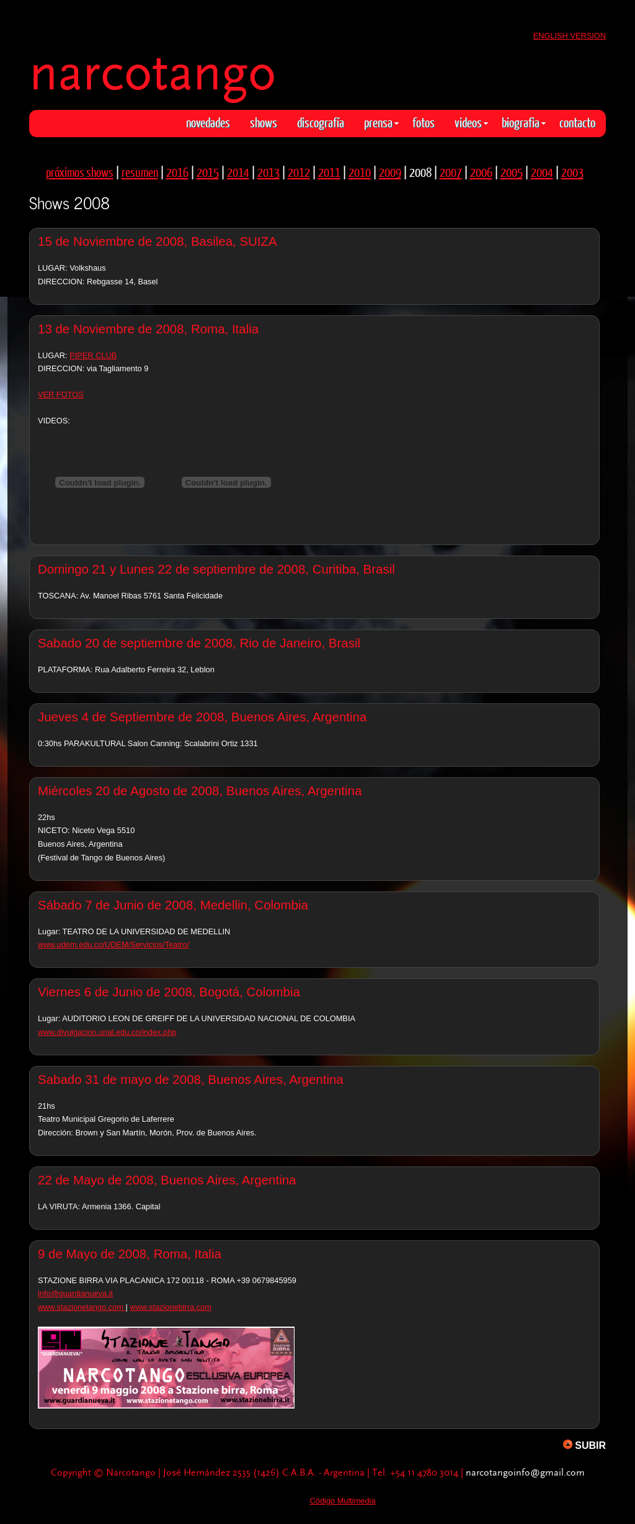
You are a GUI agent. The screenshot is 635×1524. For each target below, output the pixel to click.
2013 (268, 171)
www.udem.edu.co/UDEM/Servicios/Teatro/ (113, 944)
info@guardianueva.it (75, 1293)
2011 (329, 171)
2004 (542, 171)
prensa (381, 122)
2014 (238, 171)
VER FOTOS (61, 394)
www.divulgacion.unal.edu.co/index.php (107, 1032)
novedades (208, 122)
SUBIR (584, 1445)
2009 (390, 171)
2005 (511, 171)
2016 (177, 171)
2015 (208, 171)
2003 (572, 171)
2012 (299, 171)
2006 (481, 171)
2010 (360, 171)
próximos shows (79, 171)
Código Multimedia (343, 1500)
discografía (320, 122)
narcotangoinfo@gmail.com (525, 1473)
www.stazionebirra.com (170, 1307)
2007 (451, 171)
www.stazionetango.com (82, 1307)
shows (263, 122)
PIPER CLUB (93, 355)
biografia (524, 122)
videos (471, 122)
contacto (577, 122)
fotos (423, 122)
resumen (140, 171)
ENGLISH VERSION (569, 35)
